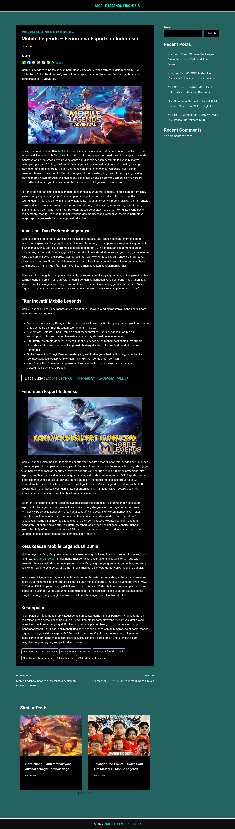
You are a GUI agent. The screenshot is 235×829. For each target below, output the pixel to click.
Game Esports (45, 558)
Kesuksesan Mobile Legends (37, 658)
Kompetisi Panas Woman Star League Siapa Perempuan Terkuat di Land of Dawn (191, 59)
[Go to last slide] (25, 753)
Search (168, 27)
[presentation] (51, 735)
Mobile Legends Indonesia (91, 658)
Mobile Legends (68, 151)
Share (59, 62)
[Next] (145, 753)
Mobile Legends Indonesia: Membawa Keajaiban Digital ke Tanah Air (49, 680)
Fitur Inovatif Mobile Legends (109, 651)
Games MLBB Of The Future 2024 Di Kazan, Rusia (121, 678)
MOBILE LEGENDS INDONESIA (59, 32)
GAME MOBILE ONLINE (32, 32)
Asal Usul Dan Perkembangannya (40, 651)
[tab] (78, 793)
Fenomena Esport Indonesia (75, 651)
